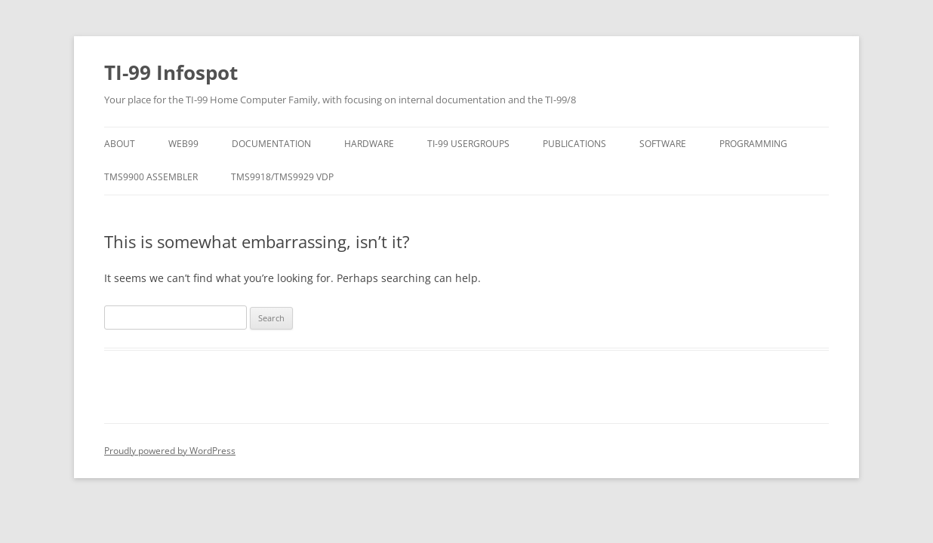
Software (662, 143)
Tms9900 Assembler (151, 176)
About (119, 143)
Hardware (369, 143)
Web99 (183, 143)
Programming (753, 143)
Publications (574, 143)
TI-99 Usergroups (468, 143)
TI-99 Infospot (171, 72)
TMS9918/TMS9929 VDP (282, 176)
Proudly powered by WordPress (170, 450)
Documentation (271, 143)
